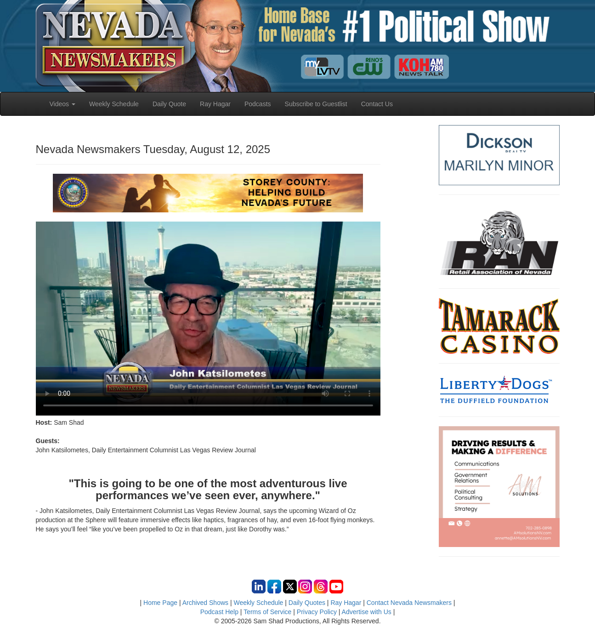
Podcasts (257, 104)
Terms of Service (267, 612)
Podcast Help (219, 612)
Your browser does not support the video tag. (208, 319)
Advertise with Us (366, 612)
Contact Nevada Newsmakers (409, 602)
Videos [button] (62, 104)
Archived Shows (205, 602)
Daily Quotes (307, 602)
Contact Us (377, 104)
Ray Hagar (215, 104)
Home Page (160, 602)
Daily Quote (169, 104)
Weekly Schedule (114, 104)
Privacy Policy (317, 612)
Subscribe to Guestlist (316, 104)
